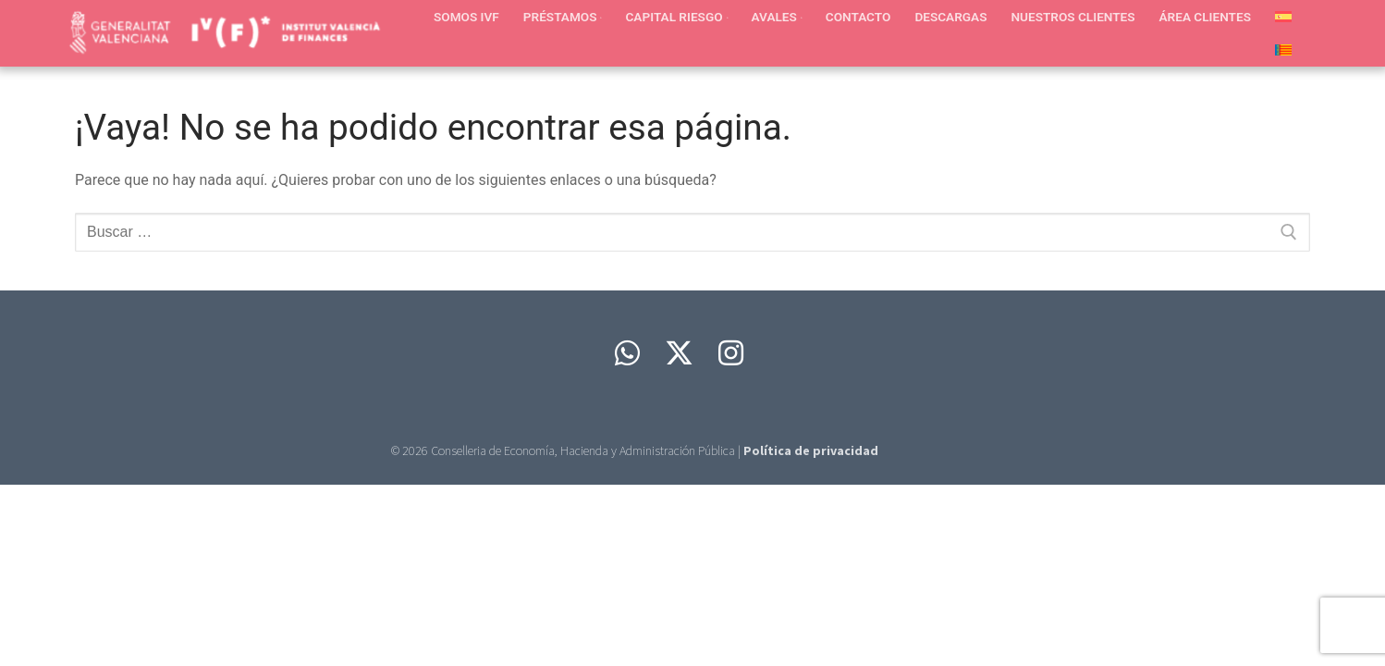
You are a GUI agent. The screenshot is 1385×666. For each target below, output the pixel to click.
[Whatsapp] (628, 353)
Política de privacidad (810, 450)
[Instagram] (731, 353)
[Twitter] (679, 353)
